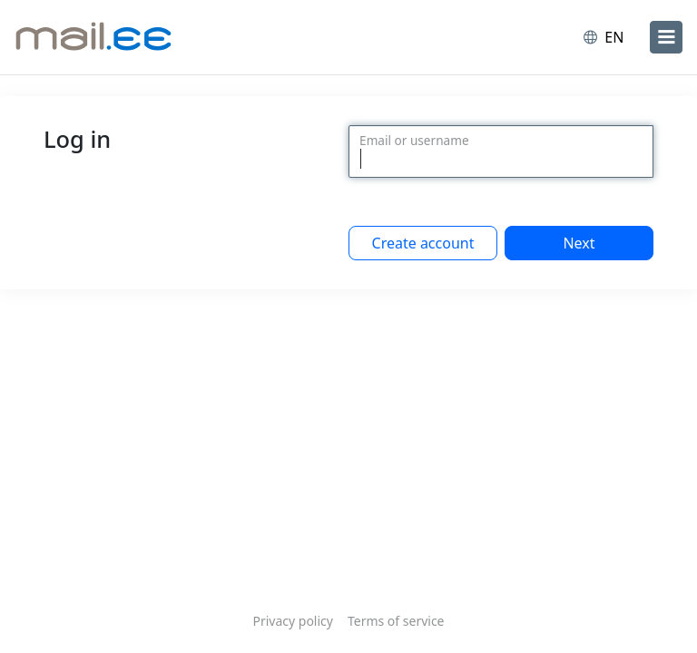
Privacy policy (292, 620)
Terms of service (396, 620)
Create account (423, 243)
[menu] (666, 37)
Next (578, 243)
